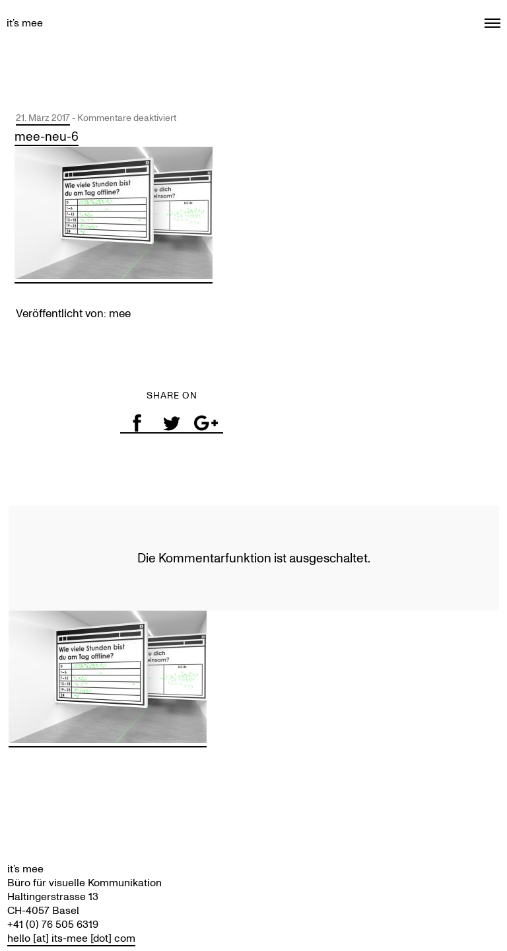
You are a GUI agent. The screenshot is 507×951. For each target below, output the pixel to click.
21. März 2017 (43, 118)
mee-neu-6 (47, 136)
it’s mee (25, 23)
